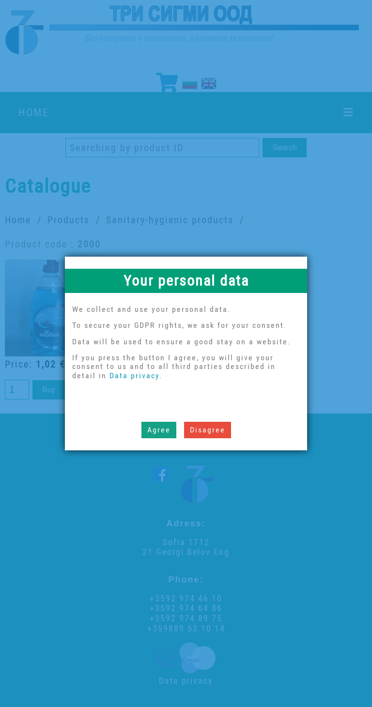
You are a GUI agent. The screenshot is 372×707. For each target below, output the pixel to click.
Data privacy (134, 375)
